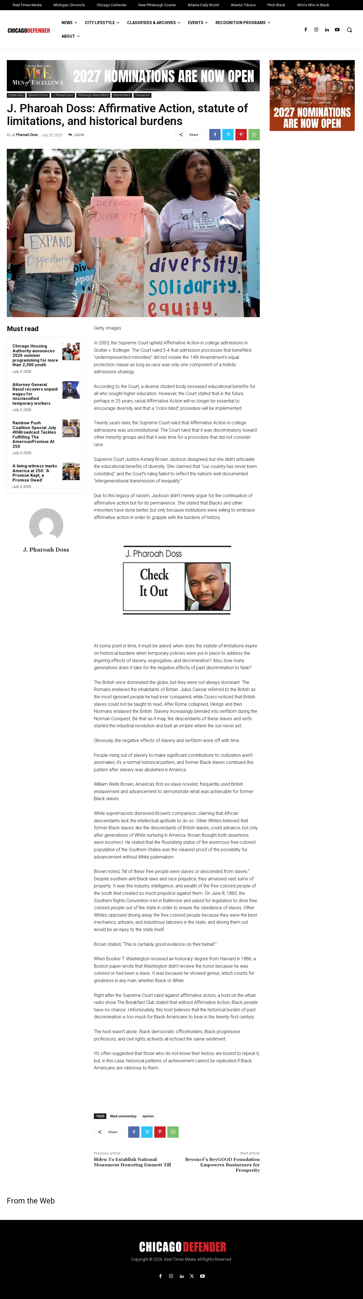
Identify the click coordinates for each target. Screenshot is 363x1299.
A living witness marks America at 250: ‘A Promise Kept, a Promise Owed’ (34, 473)
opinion (148, 1116)
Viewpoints (142, 95)
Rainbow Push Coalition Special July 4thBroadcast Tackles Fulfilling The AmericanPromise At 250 (34, 434)
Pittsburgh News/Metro (93, 95)
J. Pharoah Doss (63, 95)
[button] (349, 30)
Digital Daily (16, 95)
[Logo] (181, 1247)
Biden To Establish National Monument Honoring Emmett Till (132, 1162)
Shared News (122, 95)
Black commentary (123, 1116)
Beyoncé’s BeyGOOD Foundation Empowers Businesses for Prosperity (222, 1165)
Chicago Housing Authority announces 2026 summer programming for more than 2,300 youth (35, 355)
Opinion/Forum (38, 95)
